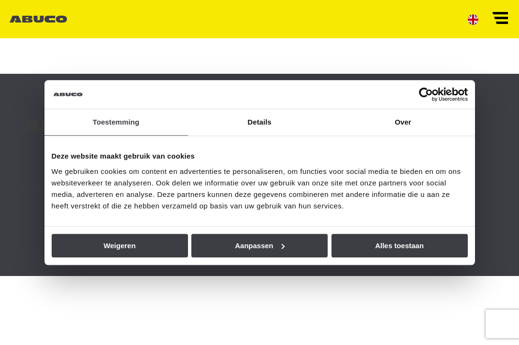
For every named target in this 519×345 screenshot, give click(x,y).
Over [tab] (403, 122)
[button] (500, 17)
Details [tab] (260, 122)
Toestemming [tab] (116, 122)
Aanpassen (260, 246)
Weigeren (119, 246)
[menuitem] (473, 19)
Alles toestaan (399, 246)
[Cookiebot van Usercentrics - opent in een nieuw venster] (426, 94)
